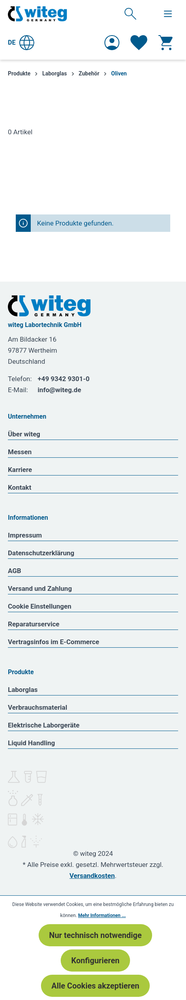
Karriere (20, 470)
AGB (14, 571)
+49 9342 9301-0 (64, 379)
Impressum (25, 535)
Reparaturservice (34, 624)
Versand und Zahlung (40, 588)
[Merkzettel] (139, 43)
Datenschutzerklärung (41, 553)
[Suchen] (130, 13)
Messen (20, 452)
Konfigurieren (95, 960)
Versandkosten (92, 876)
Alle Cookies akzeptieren (96, 986)
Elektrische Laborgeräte (44, 725)
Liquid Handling (31, 743)
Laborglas (23, 690)
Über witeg (24, 434)
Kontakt (19, 487)
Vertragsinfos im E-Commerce (53, 642)
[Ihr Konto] (112, 43)
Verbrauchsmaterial (37, 707)
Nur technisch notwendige (95, 935)
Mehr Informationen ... (102, 915)
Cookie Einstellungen (39, 606)
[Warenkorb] (165, 43)
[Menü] (168, 14)
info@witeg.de (59, 390)
